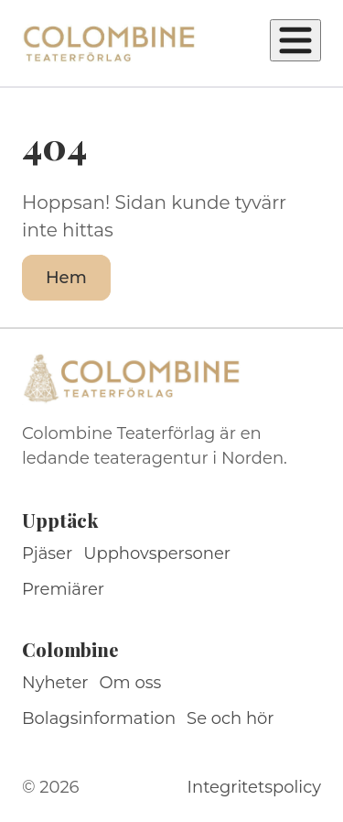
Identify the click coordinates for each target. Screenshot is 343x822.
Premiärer (63, 589)
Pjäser (47, 553)
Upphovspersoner (156, 553)
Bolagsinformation (99, 718)
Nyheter (55, 683)
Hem (66, 278)
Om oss (131, 683)
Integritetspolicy (254, 787)
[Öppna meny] (295, 40)
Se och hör (230, 718)
